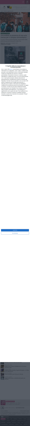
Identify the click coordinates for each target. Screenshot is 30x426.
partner (11, 69)
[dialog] (15, 213)
